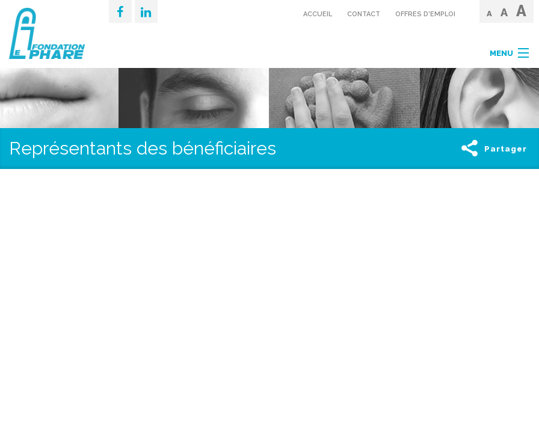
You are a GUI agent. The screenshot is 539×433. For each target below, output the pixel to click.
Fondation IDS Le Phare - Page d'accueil (50, 33)
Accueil (317, 14)
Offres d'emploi (425, 14)
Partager (492, 148)
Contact (363, 14)
